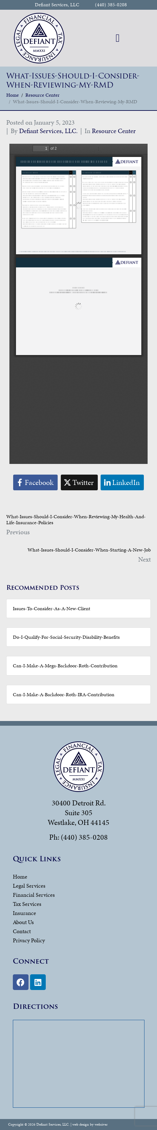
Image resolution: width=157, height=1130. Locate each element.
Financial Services (34, 895)
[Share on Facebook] (35, 483)
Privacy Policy (29, 940)
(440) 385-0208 (111, 5)
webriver (101, 1124)
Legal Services (29, 886)
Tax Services (27, 904)
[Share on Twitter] (79, 483)
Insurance (24, 913)
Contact (22, 931)
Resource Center (114, 131)
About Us (23, 922)
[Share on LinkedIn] (122, 483)
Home (20, 876)
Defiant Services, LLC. (48, 131)
